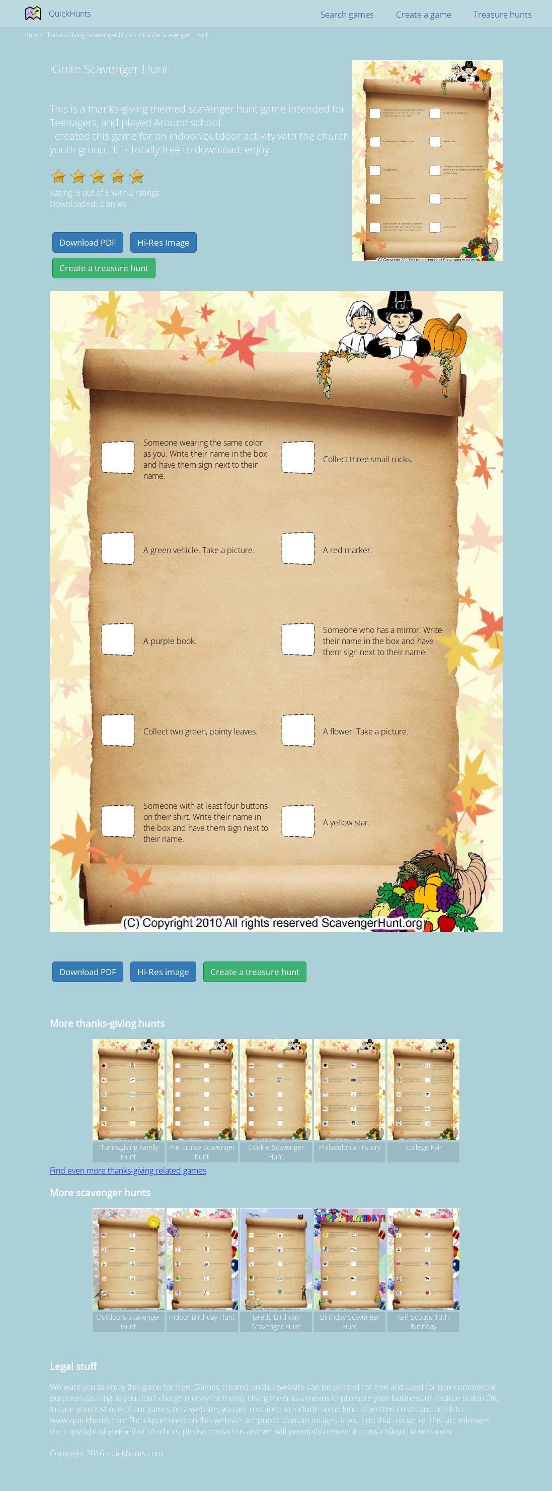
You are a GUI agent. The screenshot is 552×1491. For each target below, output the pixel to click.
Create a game (423, 14)
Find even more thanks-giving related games (128, 1170)
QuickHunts (70, 13)
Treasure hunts (503, 14)
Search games (347, 14)
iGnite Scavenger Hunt (175, 34)
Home (29, 34)
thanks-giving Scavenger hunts (90, 34)
